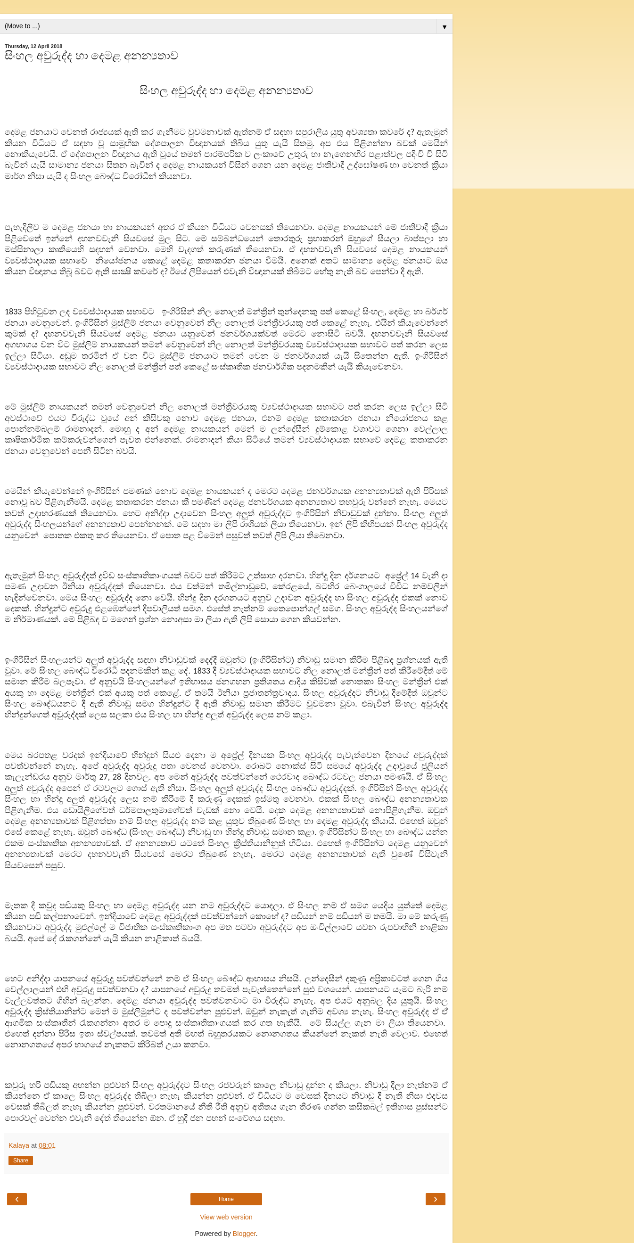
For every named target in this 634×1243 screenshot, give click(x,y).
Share (20, 1160)
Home (226, 1199)
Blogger (244, 1233)
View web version (226, 1217)
